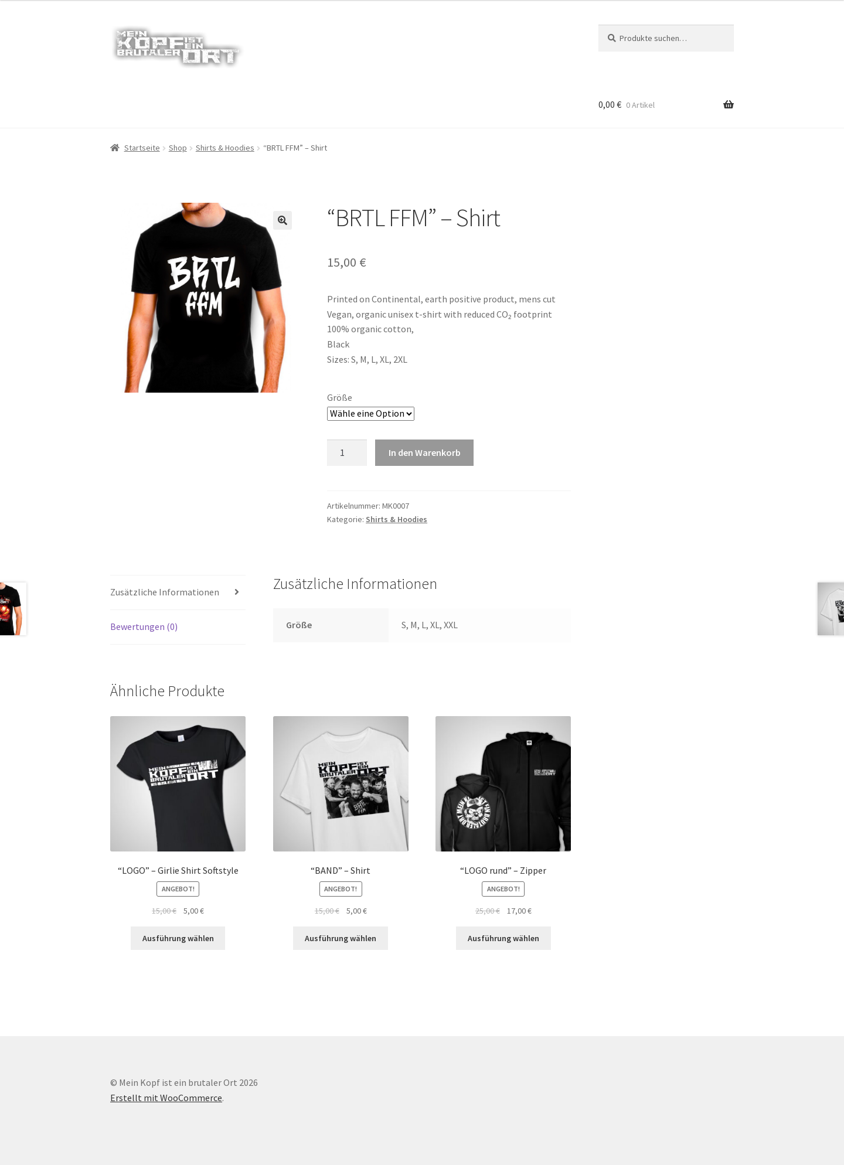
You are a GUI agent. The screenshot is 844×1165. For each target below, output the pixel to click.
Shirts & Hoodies (225, 147)
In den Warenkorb (425, 452)
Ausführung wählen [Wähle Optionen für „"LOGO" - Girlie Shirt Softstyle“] (178, 938)
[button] (282, 220)
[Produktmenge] (347, 453)
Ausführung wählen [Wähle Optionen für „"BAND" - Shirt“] (340, 938)
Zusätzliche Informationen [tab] (164, 592)
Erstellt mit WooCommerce (166, 1097)
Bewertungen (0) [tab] (144, 626)
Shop (178, 147)
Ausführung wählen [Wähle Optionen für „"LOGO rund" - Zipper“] (503, 938)
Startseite (142, 147)
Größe (339, 397)
